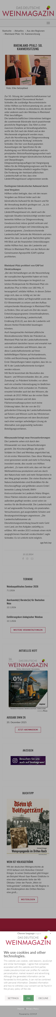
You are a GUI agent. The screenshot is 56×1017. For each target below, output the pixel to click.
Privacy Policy (32, 1008)
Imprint (20, 1008)
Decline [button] (43, 998)
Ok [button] (28, 998)
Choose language (26, 933)
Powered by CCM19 (28, 1014)
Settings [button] (13, 998)
